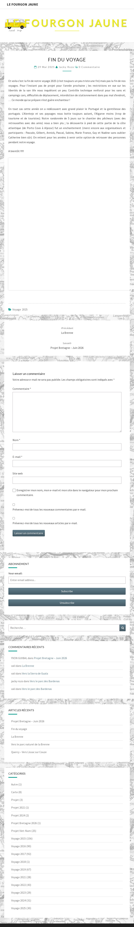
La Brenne (28, 665)
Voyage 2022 (18, 885)
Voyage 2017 (18, 854)
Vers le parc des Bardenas (45, 681)
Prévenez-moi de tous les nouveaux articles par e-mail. (45, 523)
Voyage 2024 (18, 900)
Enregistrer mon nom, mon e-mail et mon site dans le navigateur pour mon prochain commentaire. (67, 492)
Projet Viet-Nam (21, 830)
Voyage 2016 (18, 846)
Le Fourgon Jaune (22, 4)
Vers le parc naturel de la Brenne (30, 744)
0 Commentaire (89, 66)
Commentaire (22, 388)
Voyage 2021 (18, 877)
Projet (15, 800)
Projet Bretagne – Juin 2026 (50, 658)
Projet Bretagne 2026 (24, 823)
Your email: (15, 573)
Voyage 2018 (18, 861)
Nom (16, 440)
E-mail (17, 457)
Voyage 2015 (18, 838)
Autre (14, 784)
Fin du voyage (19, 729)
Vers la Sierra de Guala (35, 673)
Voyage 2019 (18, 869)
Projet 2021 (18, 807)
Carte (14, 792)
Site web (18, 473)
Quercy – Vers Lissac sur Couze (29, 752)
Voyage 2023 (18, 892)
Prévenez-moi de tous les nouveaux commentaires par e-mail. (49, 509)
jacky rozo (66, 66)
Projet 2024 (18, 815)
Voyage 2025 (20, 309)
